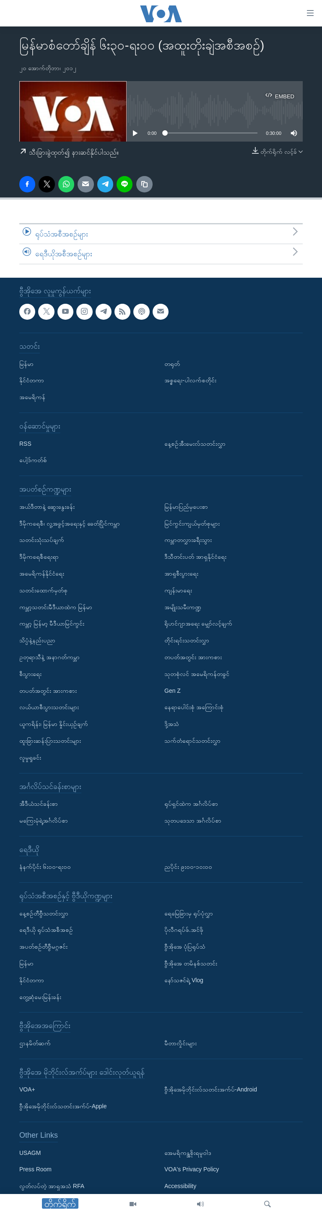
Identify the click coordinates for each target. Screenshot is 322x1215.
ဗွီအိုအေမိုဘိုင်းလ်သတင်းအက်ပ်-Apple (62, 1106)
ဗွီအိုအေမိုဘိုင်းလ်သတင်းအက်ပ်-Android (210, 1089)
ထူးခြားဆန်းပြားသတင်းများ (50, 740)
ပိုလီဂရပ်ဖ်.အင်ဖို (183, 929)
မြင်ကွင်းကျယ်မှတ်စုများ (192, 523)
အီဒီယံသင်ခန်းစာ (38, 803)
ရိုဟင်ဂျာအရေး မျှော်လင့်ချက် (198, 623)
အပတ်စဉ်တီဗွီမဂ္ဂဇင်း (43, 946)
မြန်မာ (26, 363)
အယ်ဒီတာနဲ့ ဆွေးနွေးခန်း (47, 506)
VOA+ (27, 1089)
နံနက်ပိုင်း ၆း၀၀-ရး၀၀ (45, 866)
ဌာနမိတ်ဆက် (35, 1043)
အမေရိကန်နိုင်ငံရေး (41, 573)
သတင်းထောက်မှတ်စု (43, 590)
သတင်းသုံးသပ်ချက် (41, 539)
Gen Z (172, 690)
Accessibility (180, 1186)
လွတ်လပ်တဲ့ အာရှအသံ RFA (51, 1186)
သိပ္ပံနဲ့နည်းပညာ (37, 640)
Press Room (35, 1169)
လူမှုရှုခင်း (30, 757)
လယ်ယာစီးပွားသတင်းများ (49, 707)
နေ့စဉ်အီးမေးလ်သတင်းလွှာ (195, 443)
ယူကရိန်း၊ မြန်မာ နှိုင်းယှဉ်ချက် (53, 724)
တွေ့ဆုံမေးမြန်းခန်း (40, 996)
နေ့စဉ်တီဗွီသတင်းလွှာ (43, 913)
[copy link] (144, 184)
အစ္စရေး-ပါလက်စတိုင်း (190, 380)
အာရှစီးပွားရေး (181, 573)
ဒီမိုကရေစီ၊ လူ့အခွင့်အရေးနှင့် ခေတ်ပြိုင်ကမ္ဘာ (69, 523)
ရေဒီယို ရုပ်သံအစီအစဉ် (46, 929)
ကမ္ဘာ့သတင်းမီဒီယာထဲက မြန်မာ (55, 606)
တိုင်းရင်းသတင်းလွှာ (186, 640)
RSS (25, 443)
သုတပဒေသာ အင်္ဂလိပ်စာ (192, 820)
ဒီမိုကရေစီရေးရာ (39, 556)
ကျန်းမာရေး (178, 590)
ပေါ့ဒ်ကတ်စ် (33, 460)
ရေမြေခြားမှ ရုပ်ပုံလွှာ (188, 913)
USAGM (30, 1152)
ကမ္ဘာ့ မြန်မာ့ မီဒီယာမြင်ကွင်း (51, 623)
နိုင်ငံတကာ (31, 380)
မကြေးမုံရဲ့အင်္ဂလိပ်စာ (43, 820)
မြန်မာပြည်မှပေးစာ (186, 506)
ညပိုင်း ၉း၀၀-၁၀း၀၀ (188, 866)
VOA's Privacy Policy (191, 1169)
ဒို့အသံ (171, 724)
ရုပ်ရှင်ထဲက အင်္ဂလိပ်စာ (191, 803)
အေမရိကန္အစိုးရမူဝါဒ (187, 1152)
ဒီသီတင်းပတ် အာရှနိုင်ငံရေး (195, 556)
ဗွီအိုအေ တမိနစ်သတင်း (190, 963)
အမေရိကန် (32, 397)
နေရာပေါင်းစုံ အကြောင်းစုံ (193, 707)
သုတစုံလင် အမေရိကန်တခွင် (196, 674)
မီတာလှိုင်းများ (180, 1043)
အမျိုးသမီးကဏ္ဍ (182, 606)
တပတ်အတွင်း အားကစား (48, 690)
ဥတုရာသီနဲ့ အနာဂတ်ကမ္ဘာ (49, 657)
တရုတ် (172, 363)
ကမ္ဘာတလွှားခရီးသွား (188, 539)
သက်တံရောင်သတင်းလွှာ (192, 740)
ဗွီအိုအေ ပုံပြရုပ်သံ (184, 946)
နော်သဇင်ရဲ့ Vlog (183, 980)
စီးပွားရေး (30, 674)
